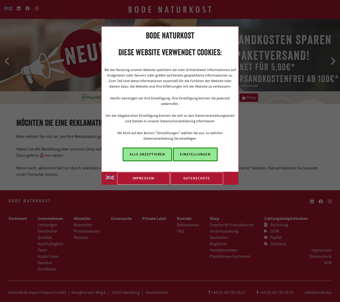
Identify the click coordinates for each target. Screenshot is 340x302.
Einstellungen (195, 154)
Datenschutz (196, 178)
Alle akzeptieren (147, 154)
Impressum (143, 178)
